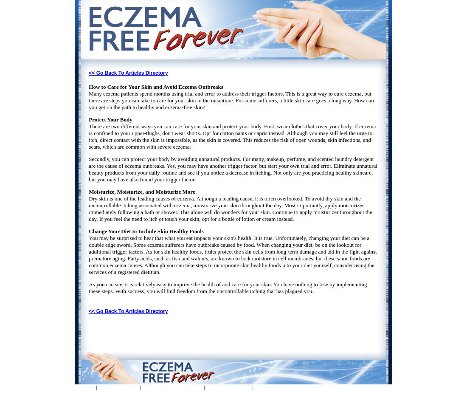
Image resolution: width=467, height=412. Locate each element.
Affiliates (347, 388)
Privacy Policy (230, 388)
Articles (315, 388)
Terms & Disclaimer (172, 388)
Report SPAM (277, 388)
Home (84, 388)
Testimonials (119, 388)
